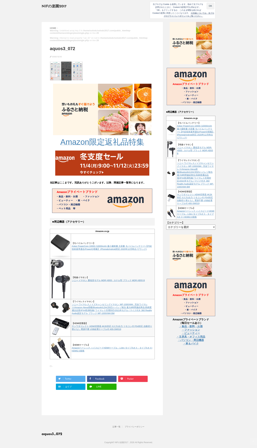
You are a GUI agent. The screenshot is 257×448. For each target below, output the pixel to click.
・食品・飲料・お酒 (191, 326)
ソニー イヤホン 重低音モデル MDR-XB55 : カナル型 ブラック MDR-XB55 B (108, 280)
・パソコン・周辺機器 (191, 340)
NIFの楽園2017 (54, 6)
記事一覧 (116, 427)
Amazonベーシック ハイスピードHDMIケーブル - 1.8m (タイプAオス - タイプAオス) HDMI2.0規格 (195, 214)
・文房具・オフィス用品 (190, 336)
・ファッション (191, 329)
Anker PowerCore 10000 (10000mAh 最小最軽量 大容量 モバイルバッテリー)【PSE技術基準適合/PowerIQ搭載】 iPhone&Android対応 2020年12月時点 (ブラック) (195, 132)
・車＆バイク (191, 343)
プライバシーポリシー (134, 427)
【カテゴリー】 (175, 222)
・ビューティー (191, 333)
